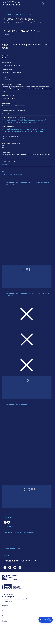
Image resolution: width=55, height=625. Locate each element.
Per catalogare (7, 601)
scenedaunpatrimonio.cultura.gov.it (14, 599)
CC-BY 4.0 (5, 164)
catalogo (7, 15)
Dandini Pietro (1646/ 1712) (20, 31)
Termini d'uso (6, 611)
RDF (3, 172)
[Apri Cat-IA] (45, 620)
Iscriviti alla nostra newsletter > (20, 560)
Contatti (5, 616)
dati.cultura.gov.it (8, 597)
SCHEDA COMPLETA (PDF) (10, 175)
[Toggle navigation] (43, 3)
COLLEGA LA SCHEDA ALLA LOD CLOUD (19, 532)
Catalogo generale (11, 3)
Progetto (5, 606)
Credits (4, 621)
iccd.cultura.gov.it (8, 594)
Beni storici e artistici (25, 15)
